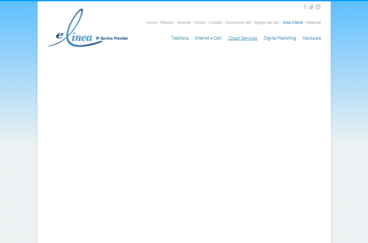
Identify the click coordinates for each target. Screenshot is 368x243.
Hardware (312, 38)
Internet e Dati (208, 38)
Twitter (310, 6)
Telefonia (180, 38)
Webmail (313, 22)
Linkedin (318, 6)
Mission (166, 22)
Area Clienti (293, 22)
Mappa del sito (266, 22)
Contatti (215, 22)
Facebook (305, 6)
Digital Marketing (280, 38)
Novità (199, 22)
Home (152, 22)
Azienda (184, 22)
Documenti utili (238, 22)
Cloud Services (242, 38)
